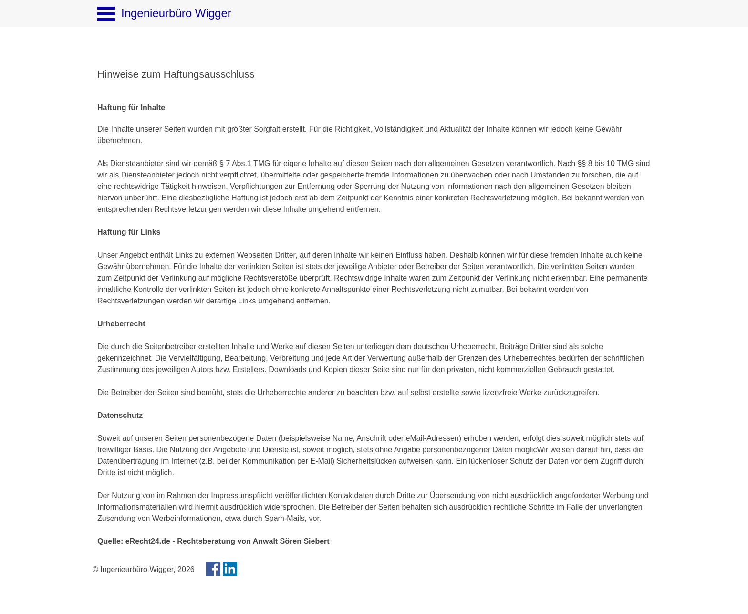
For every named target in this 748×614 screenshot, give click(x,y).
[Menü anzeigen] (106, 13)
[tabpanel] (374, 74)
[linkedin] (230, 569)
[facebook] (213, 569)
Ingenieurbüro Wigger (176, 13)
